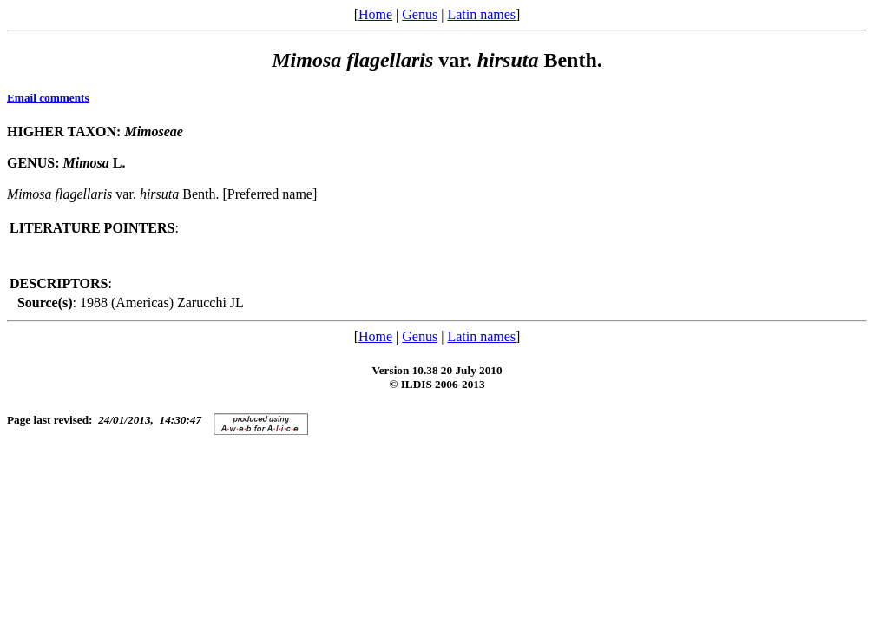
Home (375, 14)
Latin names (481, 14)
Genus (419, 14)
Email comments (48, 97)
